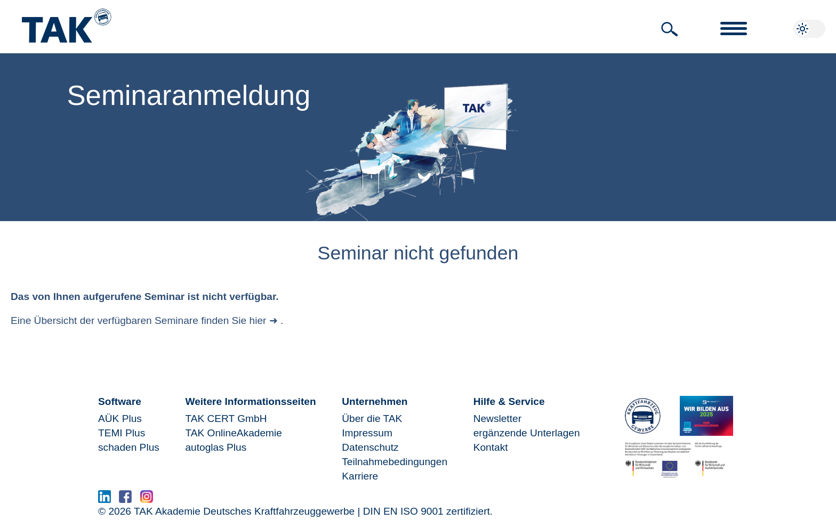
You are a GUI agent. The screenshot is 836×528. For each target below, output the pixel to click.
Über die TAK (372, 418)
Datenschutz (370, 447)
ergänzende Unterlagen (526, 432)
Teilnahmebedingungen (394, 461)
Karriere (360, 476)
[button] (669, 29)
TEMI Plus (121, 432)
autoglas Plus (215, 447)
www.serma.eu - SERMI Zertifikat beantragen (263, 499)
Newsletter (497, 418)
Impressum (367, 432)
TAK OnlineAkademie (233, 432)
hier (258, 320)
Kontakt (490, 447)
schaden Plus (128, 447)
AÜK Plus (120, 418)
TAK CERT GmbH (226, 418)
